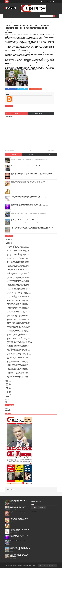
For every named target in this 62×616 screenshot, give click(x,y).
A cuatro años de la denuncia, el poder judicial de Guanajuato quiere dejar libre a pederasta (19, 513)
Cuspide (14, 565)
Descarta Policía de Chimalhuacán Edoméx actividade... (18, 322)
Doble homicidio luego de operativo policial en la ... (17, 253)
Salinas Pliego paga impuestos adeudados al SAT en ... (18, 295)
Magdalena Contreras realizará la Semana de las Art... (18, 274)
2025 (7, 380)
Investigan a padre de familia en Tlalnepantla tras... (17, 297)
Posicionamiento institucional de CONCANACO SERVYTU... (19, 293)
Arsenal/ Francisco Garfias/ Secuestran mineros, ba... (18, 276)
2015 (7, 394)
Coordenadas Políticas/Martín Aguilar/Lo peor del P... (18, 303)
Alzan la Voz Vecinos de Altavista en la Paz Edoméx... (18, 323)
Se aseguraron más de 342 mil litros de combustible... (18, 331)
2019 (7, 388)
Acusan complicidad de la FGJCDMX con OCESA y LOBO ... (19, 354)
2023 (7, 383)
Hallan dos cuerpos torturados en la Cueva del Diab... (18, 254)
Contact (48, 565)
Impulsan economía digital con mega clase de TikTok (18, 251)
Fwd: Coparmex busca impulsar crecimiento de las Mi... (18, 305)
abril (8, 239)
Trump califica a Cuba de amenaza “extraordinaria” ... (18, 299)
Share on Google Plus (35, 89)
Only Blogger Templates (30, 565)
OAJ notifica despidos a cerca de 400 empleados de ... (18, 296)
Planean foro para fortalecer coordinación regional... (18, 376)
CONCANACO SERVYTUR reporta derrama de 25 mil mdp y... (20, 342)
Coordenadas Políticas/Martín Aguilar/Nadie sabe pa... (18, 341)
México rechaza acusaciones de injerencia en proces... (18, 337)
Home (40, 565)
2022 (7, 384)
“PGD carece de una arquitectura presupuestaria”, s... (18, 250)
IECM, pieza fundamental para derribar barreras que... (18, 262)
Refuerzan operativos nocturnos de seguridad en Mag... (18, 358)
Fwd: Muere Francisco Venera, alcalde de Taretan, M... (18, 370)
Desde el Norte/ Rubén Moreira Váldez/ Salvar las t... (18, 278)
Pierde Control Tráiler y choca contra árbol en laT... (17, 287)
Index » (6, 408)
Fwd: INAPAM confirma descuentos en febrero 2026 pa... (19, 366)
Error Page (53, 565)
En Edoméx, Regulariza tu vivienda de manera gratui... (18, 329)
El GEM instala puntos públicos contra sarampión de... (18, 288)
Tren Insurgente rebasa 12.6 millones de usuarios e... (18, 263)
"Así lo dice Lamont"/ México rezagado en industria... (18, 282)
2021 (7, 385)
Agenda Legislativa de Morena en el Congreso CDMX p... (19, 318)
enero (8, 243)
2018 (7, 389)
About (44, 565)
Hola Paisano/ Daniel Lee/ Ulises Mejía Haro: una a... (18, 280)
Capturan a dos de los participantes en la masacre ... (18, 343)
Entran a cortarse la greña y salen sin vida (16, 352)
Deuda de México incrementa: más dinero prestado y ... (18, 246)
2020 (7, 387)
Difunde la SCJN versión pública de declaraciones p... (18, 247)
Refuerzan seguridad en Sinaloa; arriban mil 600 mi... (18, 300)
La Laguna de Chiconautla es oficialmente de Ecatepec (18, 272)
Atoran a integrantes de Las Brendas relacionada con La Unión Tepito (18, 507)
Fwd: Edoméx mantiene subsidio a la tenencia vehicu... (18, 362)
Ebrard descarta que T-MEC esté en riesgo (16, 245)
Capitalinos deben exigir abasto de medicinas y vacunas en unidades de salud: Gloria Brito (19, 542)
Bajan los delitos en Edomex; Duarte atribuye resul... (18, 316)
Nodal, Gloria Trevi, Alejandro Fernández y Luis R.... (18, 284)
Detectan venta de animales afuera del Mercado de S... (18, 346)
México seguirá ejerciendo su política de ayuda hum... (18, 257)
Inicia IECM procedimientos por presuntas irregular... (18, 270)
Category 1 (7, 396)
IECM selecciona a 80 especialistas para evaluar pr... (18, 349)
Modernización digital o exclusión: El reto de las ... (17, 289)
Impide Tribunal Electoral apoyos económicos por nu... (18, 334)
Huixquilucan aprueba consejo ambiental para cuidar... (18, 259)
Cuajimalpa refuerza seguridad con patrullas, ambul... (18, 320)
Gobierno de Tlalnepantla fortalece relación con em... (18, 356)
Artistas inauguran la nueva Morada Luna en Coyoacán (18, 375)
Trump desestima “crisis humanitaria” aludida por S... (18, 255)
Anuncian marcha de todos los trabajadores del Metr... (18, 314)
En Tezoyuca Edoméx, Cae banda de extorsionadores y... (19, 327)
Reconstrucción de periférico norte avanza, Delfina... (18, 361)
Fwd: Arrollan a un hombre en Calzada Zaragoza (17, 368)
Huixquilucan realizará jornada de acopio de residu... (18, 357)
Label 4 (8, 410)
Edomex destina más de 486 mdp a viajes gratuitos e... (18, 311)
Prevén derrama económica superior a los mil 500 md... (18, 249)
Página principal (11, 489)
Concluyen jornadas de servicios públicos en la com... (18, 261)
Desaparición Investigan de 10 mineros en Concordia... (18, 326)
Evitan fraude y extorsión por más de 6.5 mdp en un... (18, 266)
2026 (7, 238)
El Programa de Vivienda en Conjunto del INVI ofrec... (18, 310)
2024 (7, 381)
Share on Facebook (10, 89)
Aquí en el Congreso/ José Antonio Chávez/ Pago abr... (18, 281)
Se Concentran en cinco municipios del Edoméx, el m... (18, 324)
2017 (7, 391)
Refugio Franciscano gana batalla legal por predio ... (18, 273)
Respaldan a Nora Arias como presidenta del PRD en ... (18, 319)
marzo (8, 240)
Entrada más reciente (9, 150)
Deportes (34, 507)
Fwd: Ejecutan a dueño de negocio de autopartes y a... (18, 307)
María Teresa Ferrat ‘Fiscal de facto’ (18, 524)
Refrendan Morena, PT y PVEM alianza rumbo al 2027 (18, 338)
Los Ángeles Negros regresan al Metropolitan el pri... (18, 304)
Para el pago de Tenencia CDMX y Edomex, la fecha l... (18, 347)
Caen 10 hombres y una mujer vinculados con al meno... (18, 277)
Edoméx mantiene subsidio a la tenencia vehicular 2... (18, 379)
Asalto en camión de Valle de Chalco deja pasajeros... (18, 335)
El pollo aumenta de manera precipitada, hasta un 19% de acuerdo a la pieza (19, 519)
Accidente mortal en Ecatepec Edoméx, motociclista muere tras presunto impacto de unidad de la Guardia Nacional (20, 548)
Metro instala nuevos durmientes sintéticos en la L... (18, 377)
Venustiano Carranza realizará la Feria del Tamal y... (18, 345)
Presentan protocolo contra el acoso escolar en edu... (18, 265)
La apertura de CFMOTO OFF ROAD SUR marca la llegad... (19, 291)
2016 (7, 392)
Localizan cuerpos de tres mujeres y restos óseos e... (18, 268)
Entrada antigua (50, 150)
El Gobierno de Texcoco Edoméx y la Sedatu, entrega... (18, 360)
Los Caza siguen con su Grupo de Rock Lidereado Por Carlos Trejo (19, 536)
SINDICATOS (42, 507)
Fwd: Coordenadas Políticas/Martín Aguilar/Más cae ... (18, 373)
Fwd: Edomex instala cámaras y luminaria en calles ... (18, 372)
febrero (8, 242)
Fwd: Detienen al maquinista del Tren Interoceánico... (18, 369)
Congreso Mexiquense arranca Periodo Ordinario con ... (18, 285)
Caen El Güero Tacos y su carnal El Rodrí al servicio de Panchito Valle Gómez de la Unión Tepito (19, 555)
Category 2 (7, 399)
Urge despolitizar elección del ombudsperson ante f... (18, 269)
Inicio (30, 150)
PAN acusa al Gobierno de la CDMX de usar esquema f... (19, 350)
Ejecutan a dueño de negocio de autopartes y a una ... (18, 308)
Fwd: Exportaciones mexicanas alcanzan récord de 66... (18, 364)
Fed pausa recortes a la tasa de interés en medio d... (18, 330)
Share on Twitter (22, 89)
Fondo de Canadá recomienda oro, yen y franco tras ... (18, 333)
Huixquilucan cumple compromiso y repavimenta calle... (18, 301)
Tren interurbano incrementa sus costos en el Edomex (18, 339)
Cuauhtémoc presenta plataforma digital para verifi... (18, 353)
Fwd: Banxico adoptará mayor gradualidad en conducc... (18, 365)
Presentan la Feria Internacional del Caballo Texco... (18, 312)
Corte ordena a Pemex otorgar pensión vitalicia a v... (18, 292)
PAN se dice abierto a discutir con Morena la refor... (17, 258)
